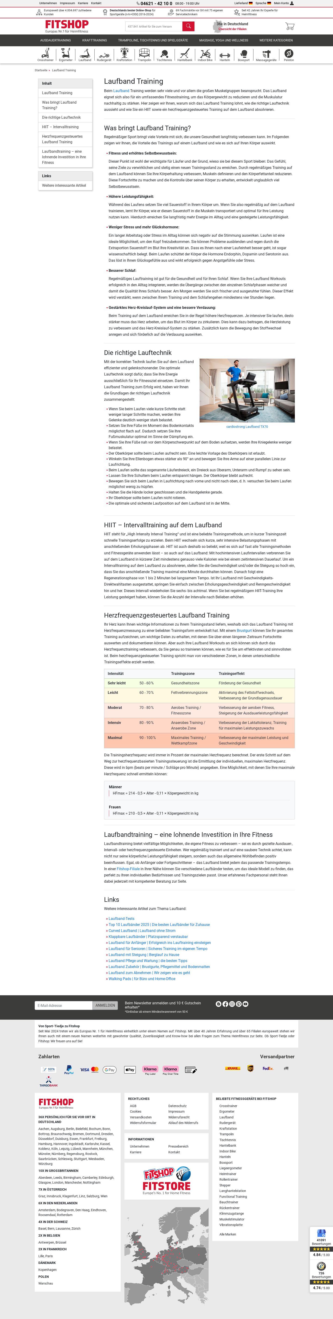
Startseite (41, 72)
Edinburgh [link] (106, 1178)
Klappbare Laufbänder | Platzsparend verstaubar (148, 939)
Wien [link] (104, 1196)
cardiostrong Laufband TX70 (247, 429)
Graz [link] (41, 1196)
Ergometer (226, 1112)
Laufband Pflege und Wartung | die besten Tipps (148, 963)
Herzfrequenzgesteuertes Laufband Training (62, 142)
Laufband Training (64, 72)
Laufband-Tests (121, 921)
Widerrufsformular (143, 1123)
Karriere (83, 3)
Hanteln (225, 1157)
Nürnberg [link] (58, 1154)
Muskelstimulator (231, 1219)
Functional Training (233, 1197)
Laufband (121, 93)
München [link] (106, 1149)
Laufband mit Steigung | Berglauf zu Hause (144, 957)
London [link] (57, 1183)
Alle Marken (227, 1234)
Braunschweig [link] (61, 1134)
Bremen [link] (78, 1134)
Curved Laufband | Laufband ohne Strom (142, 933)
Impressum (67, 3)
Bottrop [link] (43, 1134)
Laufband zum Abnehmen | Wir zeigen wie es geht (149, 975)
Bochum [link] (95, 1129)
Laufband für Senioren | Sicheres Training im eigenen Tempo (158, 951)
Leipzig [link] (64, 1149)
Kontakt (96, 3)
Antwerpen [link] (46, 1243)
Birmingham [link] (72, 1178)
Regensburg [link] (75, 1154)
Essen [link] (74, 1139)
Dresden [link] (107, 1134)
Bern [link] (51, 1229)
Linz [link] (82, 1196)
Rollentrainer (228, 1180)
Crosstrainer (228, 1106)
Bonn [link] (106, 1129)
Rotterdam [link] (64, 1215)
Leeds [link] (57, 1178)
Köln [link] (54, 1149)
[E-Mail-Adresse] (64, 1005)
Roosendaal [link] (47, 1215)
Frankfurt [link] (86, 1139)
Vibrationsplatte (231, 1225)
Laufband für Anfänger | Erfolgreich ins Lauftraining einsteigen (160, 945)
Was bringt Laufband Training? (59, 108)
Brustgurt (244, 633)
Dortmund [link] (92, 1134)
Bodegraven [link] (65, 1210)
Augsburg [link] (58, 1129)
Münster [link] (44, 1154)
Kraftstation (228, 1129)
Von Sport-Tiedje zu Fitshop (59, 1026)
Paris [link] (49, 1256)
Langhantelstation (232, 1191)
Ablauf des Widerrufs (183, 1123)
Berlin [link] (70, 1129)
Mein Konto (284, 3)
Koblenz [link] (44, 1149)
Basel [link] (42, 1229)
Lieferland (243, 3)
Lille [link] (41, 1256)
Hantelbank (227, 1146)
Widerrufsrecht (179, 1117)
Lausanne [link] (63, 1229)
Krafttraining (94, 43)
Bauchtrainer (228, 1202)
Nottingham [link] (91, 1183)
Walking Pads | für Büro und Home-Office (142, 981)
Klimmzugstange (231, 1214)
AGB (133, 1106)
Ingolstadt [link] (76, 1144)
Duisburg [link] (61, 1139)
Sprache (263, 3)
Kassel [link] (105, 1144)
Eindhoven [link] (98, 1210)
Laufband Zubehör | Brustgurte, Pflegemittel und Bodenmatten (159, 969)
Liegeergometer (230, 1168)
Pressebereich (178, 1146)
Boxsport (226, 1163)
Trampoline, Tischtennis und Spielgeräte (153, 43)
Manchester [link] (73, 1183)
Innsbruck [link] (54, 1196)
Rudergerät (227, 1123)
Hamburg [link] (45, 1144)
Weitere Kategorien (276, 43)
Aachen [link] (43, 1129)
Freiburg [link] (101, 1139)
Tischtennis (227, 1140)
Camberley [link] (89, 1178)
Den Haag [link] (82, 1210)
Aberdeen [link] (45, 1178)
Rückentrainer (229, 1208)
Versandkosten (141, 1117)
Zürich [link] (75, 1229)
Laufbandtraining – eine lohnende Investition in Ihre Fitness (64, 159)
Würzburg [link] (45, 1164)
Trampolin (226, 1134)
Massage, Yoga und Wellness (223, 43)
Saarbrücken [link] (47, 1159)
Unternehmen (48, 3)
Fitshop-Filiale (128, 871)
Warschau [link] (45, 1283)
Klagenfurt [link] (70, 1196)
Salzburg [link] (92, 1196)
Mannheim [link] (90, 1149)
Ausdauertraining (55, 43)
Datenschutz (177, 1106)
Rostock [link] (91, 1154)
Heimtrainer (227, 1174)
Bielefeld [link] (82, 1129)
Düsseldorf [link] (46, 1139)
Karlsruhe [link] (92, 1144)
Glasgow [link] (44, 1183)
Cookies (135, 1112)
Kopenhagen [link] (47, 1270)
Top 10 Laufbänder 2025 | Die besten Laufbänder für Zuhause (159, 927)
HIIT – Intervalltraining (60, 129)
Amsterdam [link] (46, 1210)
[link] (219, 1005)
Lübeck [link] (76, 1149)
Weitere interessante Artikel (64, 188)
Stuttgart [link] (80, 1159)
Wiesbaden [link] (96, 1159)
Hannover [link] (60, 1144)
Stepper (225, 1185)
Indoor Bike (227, 1151)
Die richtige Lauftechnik (61, 120)
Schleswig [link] (65, 1159)
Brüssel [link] (61, 1243)
